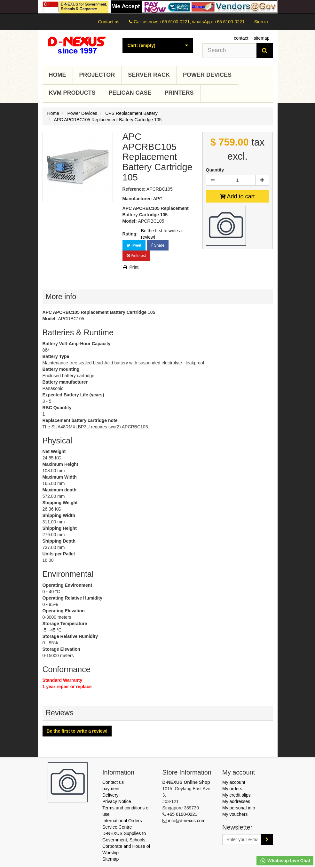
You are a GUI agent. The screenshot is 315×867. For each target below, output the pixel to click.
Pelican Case (130, 93)
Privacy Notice (116, 801)
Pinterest (136, 255)
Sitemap (110, 859)
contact (241, 38)
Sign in (261, 21)
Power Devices (207, 75)
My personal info (238, 807)
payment (111, 788)
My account (233, 782)
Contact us (108, 21)
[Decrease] (213, 180)
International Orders (122, 820)
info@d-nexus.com (186, 820)
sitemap (261, 38)
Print (130, 267)
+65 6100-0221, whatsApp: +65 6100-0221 (201, 21)
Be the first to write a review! (161, 234)
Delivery (110, 795)
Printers (179, 93)
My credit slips (236, 795)
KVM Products (72, 93)
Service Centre (117, 827)
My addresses (236, 801)
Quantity (215, 169)
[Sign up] (267, 839)
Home (57, 75)
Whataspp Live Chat (285, 861)
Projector (97, 75)
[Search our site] (229, 50)
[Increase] (262, 180)
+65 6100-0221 (182, 814)
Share (157, 245)
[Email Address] (242, 839)
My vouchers (235, 814)
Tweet (134, 245)
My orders (232, 788)
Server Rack (149, 75)
